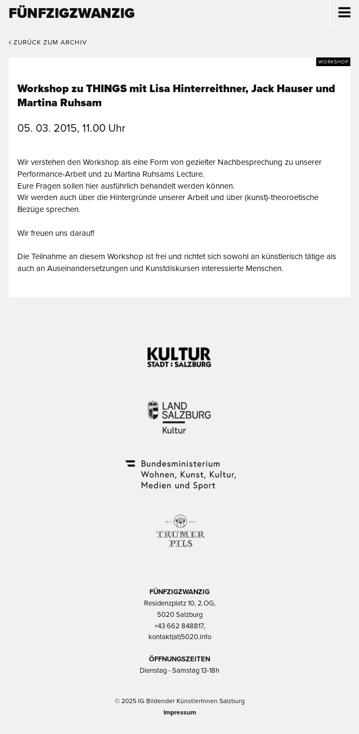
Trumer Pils (179, 525)
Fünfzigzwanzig (72, 13)
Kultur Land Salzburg (179, 410)
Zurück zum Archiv (48, 42)
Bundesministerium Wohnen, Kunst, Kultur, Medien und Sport (179, 468)
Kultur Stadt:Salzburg (179, 353)
